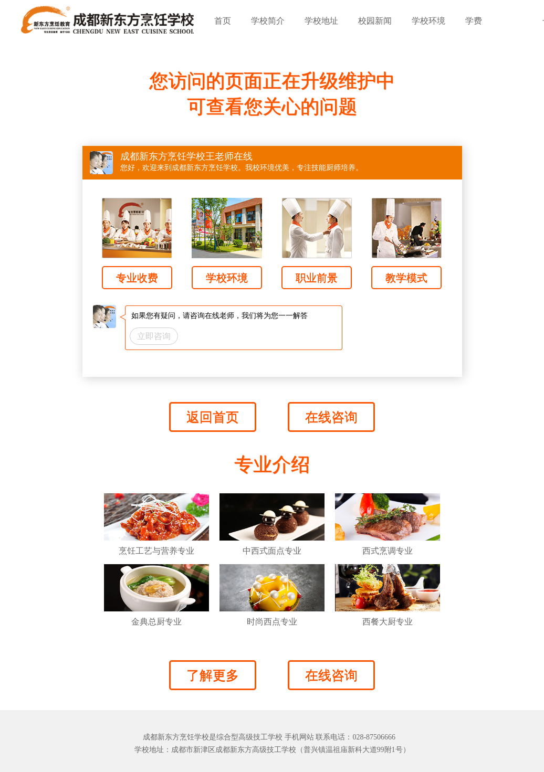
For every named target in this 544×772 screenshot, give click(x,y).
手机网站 (299, 737)
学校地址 (321, 20)
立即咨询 (154, 336)
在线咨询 (331, 417)
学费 (473, 20)
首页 (222, 20)
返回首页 (212, 417)
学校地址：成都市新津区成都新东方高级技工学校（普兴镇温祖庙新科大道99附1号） (272, 750)
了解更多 (212, 675)
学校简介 (268, 20)
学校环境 (428, 20)
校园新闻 (375, 20)
